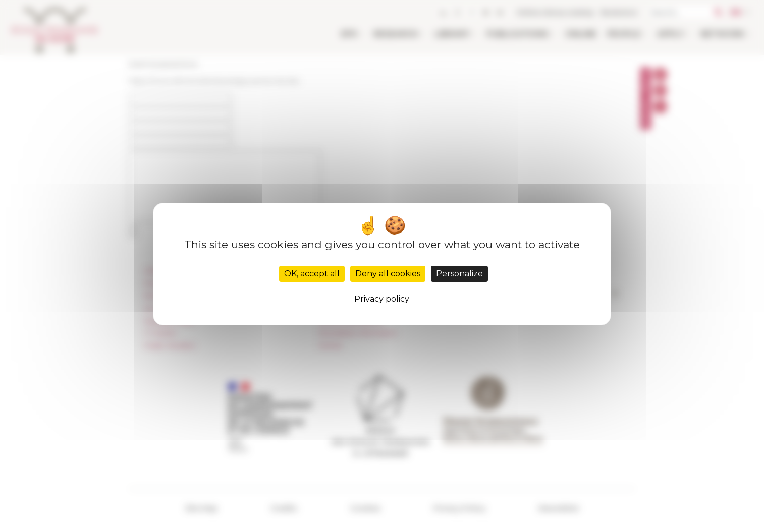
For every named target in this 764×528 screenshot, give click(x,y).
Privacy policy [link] (381, 299)
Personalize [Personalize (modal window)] (459, 273)
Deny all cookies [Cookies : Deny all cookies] (387, 273)
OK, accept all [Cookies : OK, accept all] (312, 273)
